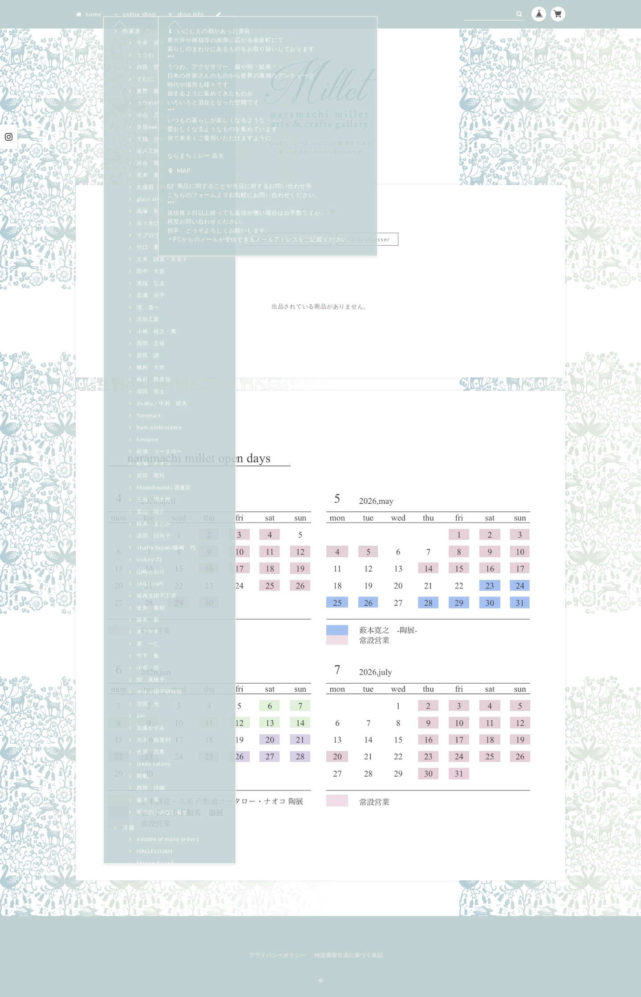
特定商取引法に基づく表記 (349, 955)
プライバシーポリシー (277, 955)
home (88, 14)
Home (312, 211)
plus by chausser (367, 239)
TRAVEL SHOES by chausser (287, 239)
